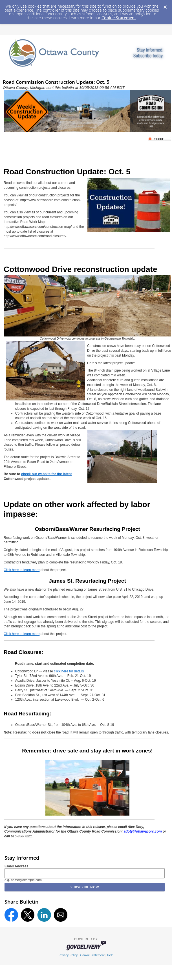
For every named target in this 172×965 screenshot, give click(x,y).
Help (110, 955)
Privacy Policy (68, 955)
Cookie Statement (119, 17)
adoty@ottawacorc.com (143, 831)
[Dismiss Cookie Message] (165, 5)
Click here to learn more (21, 570)
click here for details (69, 671)
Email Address (16, 866)
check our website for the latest (46, 474)
